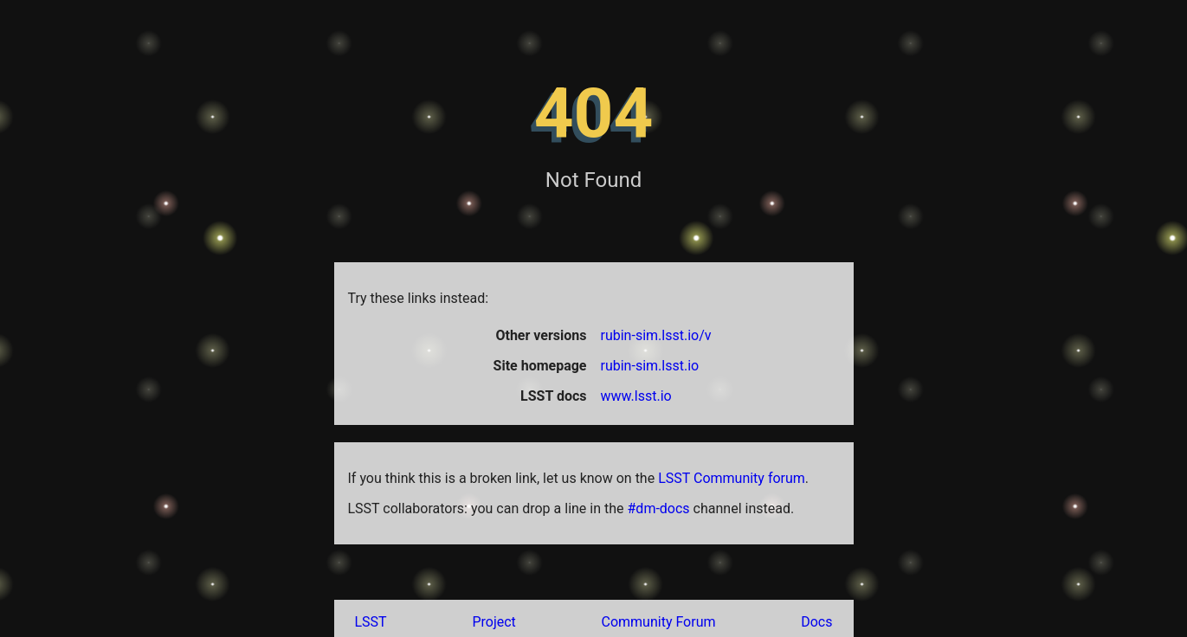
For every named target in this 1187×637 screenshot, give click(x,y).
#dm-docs (659, 508)
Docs (816, 622)
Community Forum (659, 622)
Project (493, 622)
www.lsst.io (636, 396)
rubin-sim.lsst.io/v (656, 335)
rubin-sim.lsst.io (650, 365)
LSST (371, 622)
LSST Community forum (731, 478)
